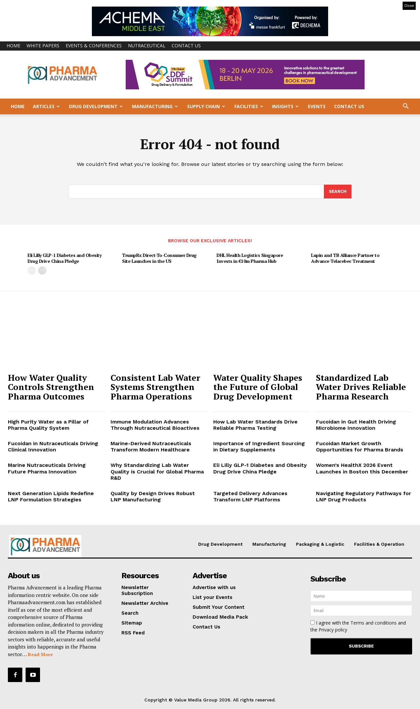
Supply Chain (206, 106)
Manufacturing (155, 106)
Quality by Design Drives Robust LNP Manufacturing (153, 496)
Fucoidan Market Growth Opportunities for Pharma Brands (359, 446)
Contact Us (186, 45)
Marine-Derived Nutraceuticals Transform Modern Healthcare (151, 446)
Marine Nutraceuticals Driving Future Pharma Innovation (47, 468)
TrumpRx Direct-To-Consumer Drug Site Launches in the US (159, 258)
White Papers (43, 45)
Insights (285, 106)
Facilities (248, 106)
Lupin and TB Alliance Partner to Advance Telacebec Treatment (345, 258)
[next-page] (42, 270)
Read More (40, 654)
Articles (46, 106)
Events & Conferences (94, 45)
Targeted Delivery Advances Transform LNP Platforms (250, 496)
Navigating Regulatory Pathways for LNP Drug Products (363, 496)
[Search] (337, 191)
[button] (405, 107)
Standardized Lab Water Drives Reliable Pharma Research (361, 387)
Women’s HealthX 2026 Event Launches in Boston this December (362, 468)
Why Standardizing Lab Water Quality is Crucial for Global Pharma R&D (157, 471)
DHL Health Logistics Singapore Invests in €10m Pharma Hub (250, 258)
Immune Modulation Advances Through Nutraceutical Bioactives (155, 425)
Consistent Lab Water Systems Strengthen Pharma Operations (155, 387)
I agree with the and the (358, 626)
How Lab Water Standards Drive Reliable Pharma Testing (255, 425)
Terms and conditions (373, 623)
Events (317, 106)
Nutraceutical (146, 45)
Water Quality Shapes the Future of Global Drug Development (257, 387)
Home (13, 45)
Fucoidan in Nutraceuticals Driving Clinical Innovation (53, 446)
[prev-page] (32, 270)
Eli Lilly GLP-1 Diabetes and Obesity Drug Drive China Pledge (64, 258)
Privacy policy (333, 630)
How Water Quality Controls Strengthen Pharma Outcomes (51, 387)
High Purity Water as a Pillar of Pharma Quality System (48, 425)
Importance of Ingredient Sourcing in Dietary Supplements (259, 446)
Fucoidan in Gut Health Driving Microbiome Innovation (356, 425)
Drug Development (96, 106)
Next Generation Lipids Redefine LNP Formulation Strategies (51, 496)
